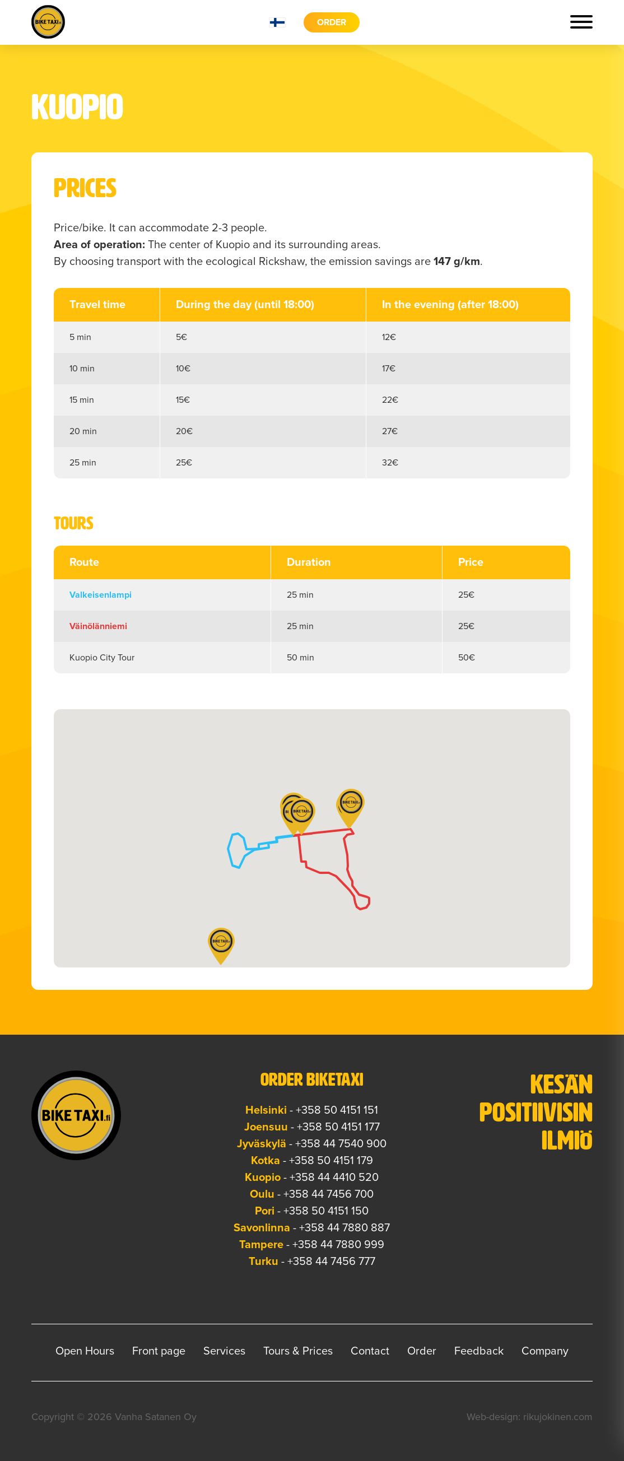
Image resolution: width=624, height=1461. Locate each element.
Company (545, 1351)
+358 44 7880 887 (344, 1228)
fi (277, 22)
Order (331, 22)
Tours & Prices (298, 1351)
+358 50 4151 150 (326, 1211)
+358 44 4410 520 (334, 1177)
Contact (370, 1351)
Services (224, 1351)
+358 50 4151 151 (337, 1110)
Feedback (479, 1351)
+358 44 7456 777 (331, 1261)
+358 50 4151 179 (331, 1160)
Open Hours (84, 1351)
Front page (158, 1351)
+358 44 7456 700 (328, 1194)
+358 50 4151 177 (338, 1127)
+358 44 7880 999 (338, 1244)
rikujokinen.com (558, 1417)
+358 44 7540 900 (340, 1144)
